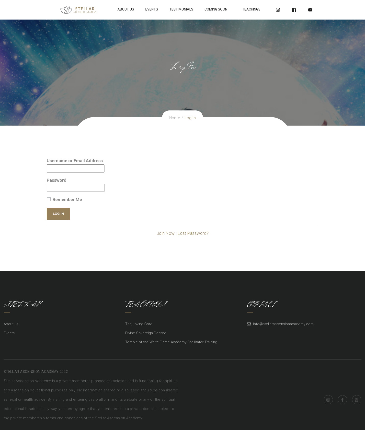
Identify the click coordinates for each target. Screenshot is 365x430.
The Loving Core (138, 324)
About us (11, 324)
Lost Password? (193, 233)
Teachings (251, 9)
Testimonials (181, 9)
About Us (125, 9)
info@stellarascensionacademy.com (283, 324)
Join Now (166, 233)
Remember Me (64, 199)
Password (57, 180)
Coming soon (216, 9)
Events (151, 9)
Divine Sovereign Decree (145, 333)
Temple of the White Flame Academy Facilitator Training (171, 342)
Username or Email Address (75, 160)
